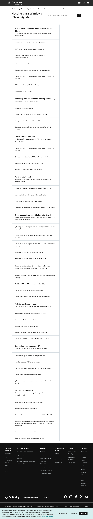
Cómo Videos (37, 8)
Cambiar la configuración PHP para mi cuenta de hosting (33, 368)
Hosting (83, 469)
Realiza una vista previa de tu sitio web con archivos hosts (33, 188)
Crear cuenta (71, 462)
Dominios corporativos (46, 467)
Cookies (86, 506)
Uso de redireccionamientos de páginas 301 (29, 290)
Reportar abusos (21, 455)
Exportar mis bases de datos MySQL (26, 326)
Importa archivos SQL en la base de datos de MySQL (32, 332)
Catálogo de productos (46, 470)
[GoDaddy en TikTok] (76, 497)
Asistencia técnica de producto (25, 451)
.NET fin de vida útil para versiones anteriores (29, 49)
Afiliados (57, 453)
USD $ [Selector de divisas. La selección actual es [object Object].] (47, 497)
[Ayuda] (79, 3)
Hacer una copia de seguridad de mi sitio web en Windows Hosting (33, 236)
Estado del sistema (69, 8)
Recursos (19, 458)
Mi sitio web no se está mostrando (26, 64)
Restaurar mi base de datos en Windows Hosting (30, 258)
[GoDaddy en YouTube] (86, 497)
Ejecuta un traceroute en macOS (25, 431)
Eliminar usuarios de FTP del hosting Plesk (28, 169)
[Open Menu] (4, 3)
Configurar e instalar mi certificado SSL (27, 120)
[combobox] (62, 15)
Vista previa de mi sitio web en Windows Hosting (30, 195)
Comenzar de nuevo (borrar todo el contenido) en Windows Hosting (34, 128)
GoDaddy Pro (58, 462)
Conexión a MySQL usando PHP (25, 91)
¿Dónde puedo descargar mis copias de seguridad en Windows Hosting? (35, 228)
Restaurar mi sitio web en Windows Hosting (29, 252)
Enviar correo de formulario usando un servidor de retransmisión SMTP (31, 56)
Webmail (42, 451)
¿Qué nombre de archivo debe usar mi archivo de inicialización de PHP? (35, 382)
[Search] (79, 15)
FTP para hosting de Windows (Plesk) (27, 85)
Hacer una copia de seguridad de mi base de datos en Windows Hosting (35, 245)
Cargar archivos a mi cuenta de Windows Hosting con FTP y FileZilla (34, 77)
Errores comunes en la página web (26, 408)
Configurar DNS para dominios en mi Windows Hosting (32, 70)
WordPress (83, 466)
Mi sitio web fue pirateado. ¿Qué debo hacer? (29, 402)
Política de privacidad (75, 506)
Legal (6, 465)
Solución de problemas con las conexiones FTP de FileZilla (33, 415)
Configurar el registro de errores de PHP (28, 374)
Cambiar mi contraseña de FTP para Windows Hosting (32, 157)
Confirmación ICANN (45, 458)
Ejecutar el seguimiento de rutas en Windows (29, 438)
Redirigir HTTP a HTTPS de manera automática (30, 42)
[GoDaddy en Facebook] (65, 497)
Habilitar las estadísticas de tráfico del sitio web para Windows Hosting (35, 276)
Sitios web (83, 457)
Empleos (7, 456)
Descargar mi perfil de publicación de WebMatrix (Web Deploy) (35, 207)
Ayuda (29, 8)
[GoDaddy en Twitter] (81, 497)
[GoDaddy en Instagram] (70, 497)
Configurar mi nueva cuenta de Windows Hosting (31, 114)
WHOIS (42, 455)
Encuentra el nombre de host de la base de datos (30, 313)
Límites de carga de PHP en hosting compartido (30, 355)
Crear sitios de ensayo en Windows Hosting (29, 201)
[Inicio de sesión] (84, 3)
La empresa (8, 453)
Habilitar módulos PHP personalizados (27, 362)
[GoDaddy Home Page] (12, 497)
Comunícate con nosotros (52, 8)
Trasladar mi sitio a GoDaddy (24, 108)
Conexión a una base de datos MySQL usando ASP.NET (32, 338)
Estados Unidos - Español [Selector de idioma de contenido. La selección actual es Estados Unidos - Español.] (32, 497)
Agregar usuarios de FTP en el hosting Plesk (29, 163)
